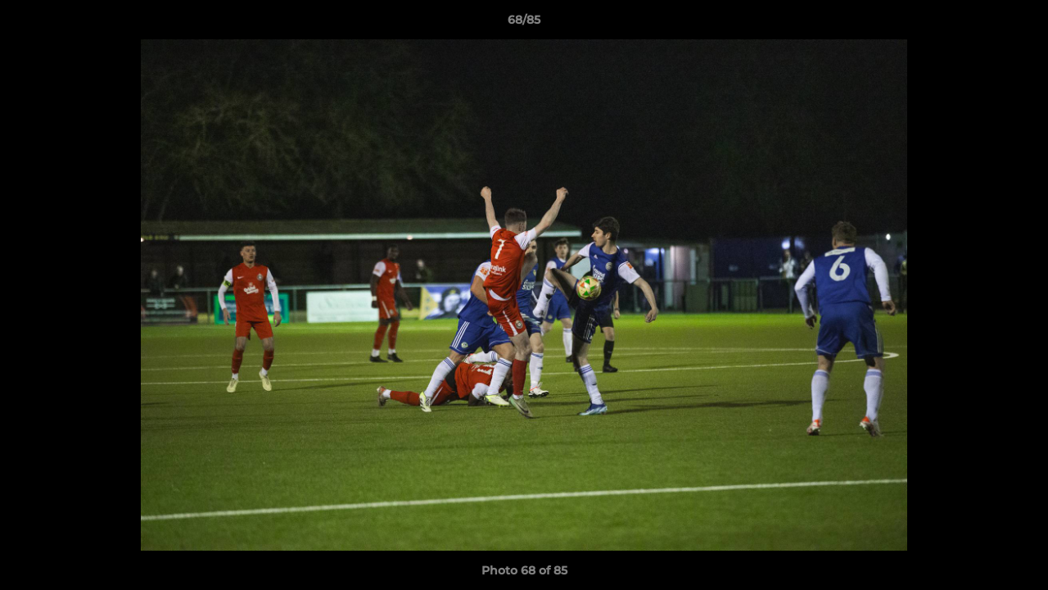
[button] (1018, 23)
